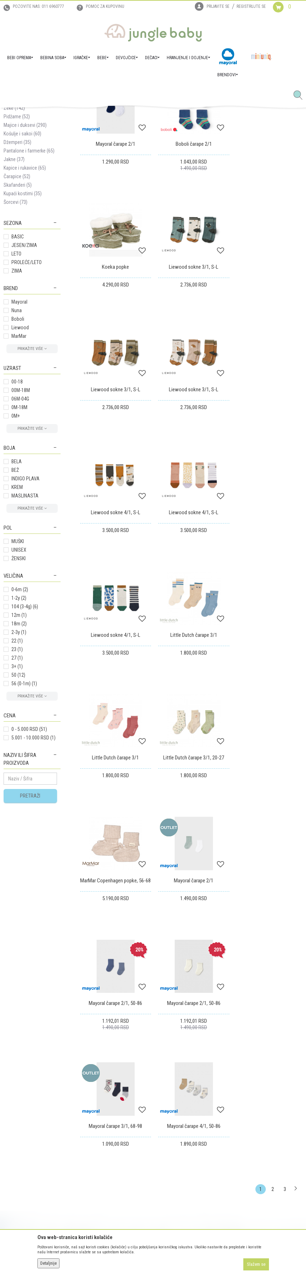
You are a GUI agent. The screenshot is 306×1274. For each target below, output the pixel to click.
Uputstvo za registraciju (103, 1102)
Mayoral (19, 408)
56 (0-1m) (24, 789)
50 (18, 781)
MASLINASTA (24, 601)
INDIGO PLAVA (25, 584)
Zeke (14, 214)
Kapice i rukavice (25, 274)
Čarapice (17, 282)
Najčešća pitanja (96, 1160)
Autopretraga (190, 141)
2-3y (18, 738)
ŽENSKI (18, 664)
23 (17, 755)
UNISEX (18, 656)
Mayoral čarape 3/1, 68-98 (191, 854)
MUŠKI (17, 647)
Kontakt (11, 1102)
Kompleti (18, 171)
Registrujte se (251, 6)
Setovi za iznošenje (28, 162)
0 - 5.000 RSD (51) (29, 835)
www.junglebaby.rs (124, 1255)
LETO (16, 359)
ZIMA (16, 377)
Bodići (15, 179)
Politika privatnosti (99, 1150)
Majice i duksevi (25, 231)
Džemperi (17, 248)
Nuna (16, 416)
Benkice (15, 197)
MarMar (18, 442)
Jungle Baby (14, 115)
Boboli (17, 425)
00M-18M (20, 496)
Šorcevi (15, 308)
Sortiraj (220, 141)
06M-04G (20, 504)
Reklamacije (168, 1112)
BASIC (17, 342)
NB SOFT (166, 1255)
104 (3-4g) (24, 712)
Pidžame (17, 222)
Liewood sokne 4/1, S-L (115, 490)
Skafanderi (18, 291)
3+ (17, 772)
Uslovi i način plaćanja (102, 1122)
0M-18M (19, 513)
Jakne (14, 265)
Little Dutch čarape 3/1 (114, 611)
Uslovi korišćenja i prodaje (106, 1092)
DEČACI (72, 115)
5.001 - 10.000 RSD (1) (33, 843)
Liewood (20, 433)
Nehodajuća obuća (27, 205)
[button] (300, 95)
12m (19, 721)
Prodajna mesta (19, 1112)
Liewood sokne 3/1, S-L (115, 369)
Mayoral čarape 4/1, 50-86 (268, 854)
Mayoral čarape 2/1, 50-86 (268, 732)
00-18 (17, 487)
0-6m (19, 695)
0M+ (15, 522)
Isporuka (165, 1092)
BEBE (56, 115)
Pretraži (30, 901)
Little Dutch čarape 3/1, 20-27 (267, 611)
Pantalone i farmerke (29, 256)
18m (19, 729)
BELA (16, 567)
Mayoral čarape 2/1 (115, 248)
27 (17, 764)
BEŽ (15, 576)
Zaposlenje (15, 1092)
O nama (11, 1082)
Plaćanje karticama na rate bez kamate (110, 1136)
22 (17, 746)
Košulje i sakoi (22, 239)
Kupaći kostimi (23, 299)
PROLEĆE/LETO (26, 368)
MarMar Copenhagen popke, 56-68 (114, 735)
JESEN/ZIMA (24, 351)
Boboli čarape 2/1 (191, 248)
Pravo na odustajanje (178, 1132)
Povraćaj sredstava (176, 1122)
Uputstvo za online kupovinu (108, 1112)
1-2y (18, 704)
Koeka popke (267, 248)
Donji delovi (21, 188)
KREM (17, 593)
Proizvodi (38, 115)
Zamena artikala (173, 1102)
